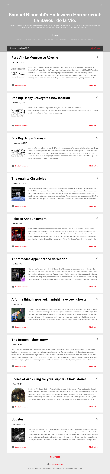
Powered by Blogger (55, 464)
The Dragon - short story (29, 340)
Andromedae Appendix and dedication (39, 259)
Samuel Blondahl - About (82, 40)
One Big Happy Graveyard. (30, 138)
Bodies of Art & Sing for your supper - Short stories (48, 379)
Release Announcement (29, 219)
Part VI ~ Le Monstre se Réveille (34, 57)
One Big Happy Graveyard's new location (40, 98)
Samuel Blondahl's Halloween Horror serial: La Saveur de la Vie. (55, 17)
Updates (17, 419)
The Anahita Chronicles (28, 178)
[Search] (101, 6)
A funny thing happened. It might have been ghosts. (49, 299)
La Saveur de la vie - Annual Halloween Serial (46, 40)
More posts (55, 457)
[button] (97, 57)
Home (18, 40)
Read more (94, 85)
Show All (95, 48)
